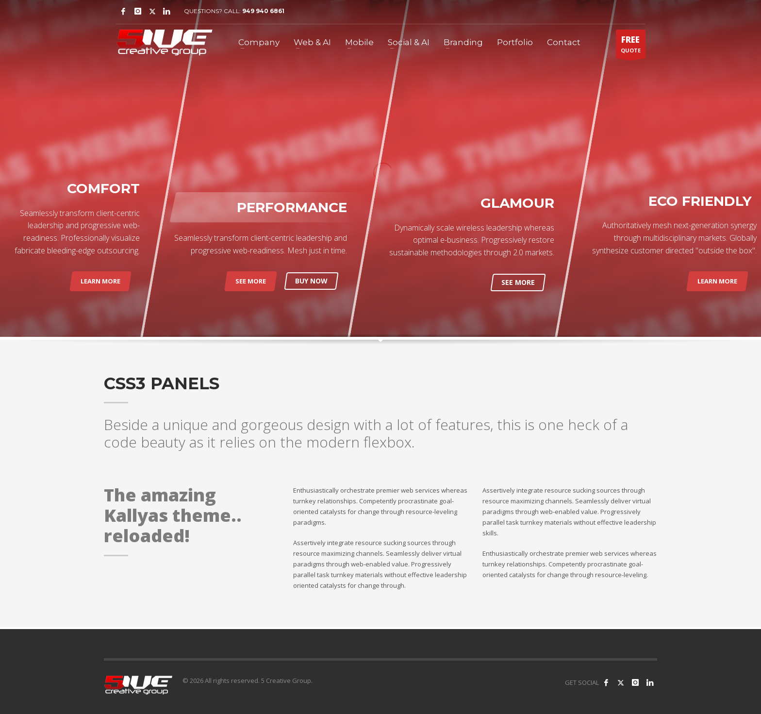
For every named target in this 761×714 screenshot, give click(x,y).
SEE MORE (250, 281)
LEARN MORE (100, 281)
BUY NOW (311, 280)
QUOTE (630, 46)
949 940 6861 (263, 11)
